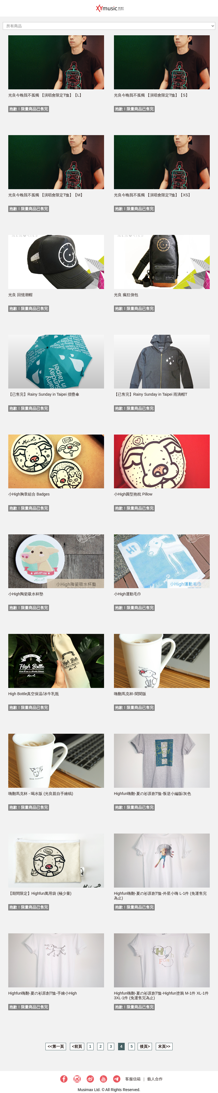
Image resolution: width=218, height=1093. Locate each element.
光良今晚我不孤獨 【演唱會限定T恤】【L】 (45, 95)
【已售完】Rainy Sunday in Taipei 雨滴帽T (150, 394)
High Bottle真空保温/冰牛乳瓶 (33, 694)
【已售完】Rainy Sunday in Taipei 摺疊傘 (43, 394)
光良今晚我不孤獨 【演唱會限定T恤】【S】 (151, 95)
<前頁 (77, 1046)
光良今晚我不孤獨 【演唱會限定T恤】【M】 (46, 195)
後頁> (145, 1046)
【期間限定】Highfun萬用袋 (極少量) (39, 893)
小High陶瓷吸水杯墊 (25, 594)
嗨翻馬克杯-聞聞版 (130, 694)
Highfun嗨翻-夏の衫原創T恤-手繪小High (42, 993)
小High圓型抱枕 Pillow (133, 494)
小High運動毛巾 (127, 594)
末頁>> (164, 1046)
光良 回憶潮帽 (20, 295)
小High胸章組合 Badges (29, 494)
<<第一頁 (56, 1046)
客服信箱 (133, 1079)
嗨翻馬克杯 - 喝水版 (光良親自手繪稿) (40, 793)
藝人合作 (155, 1079)
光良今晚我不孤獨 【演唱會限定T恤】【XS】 (153, 195)
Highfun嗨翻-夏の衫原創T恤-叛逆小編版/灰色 (152, 793)
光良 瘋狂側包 (126, 295)
